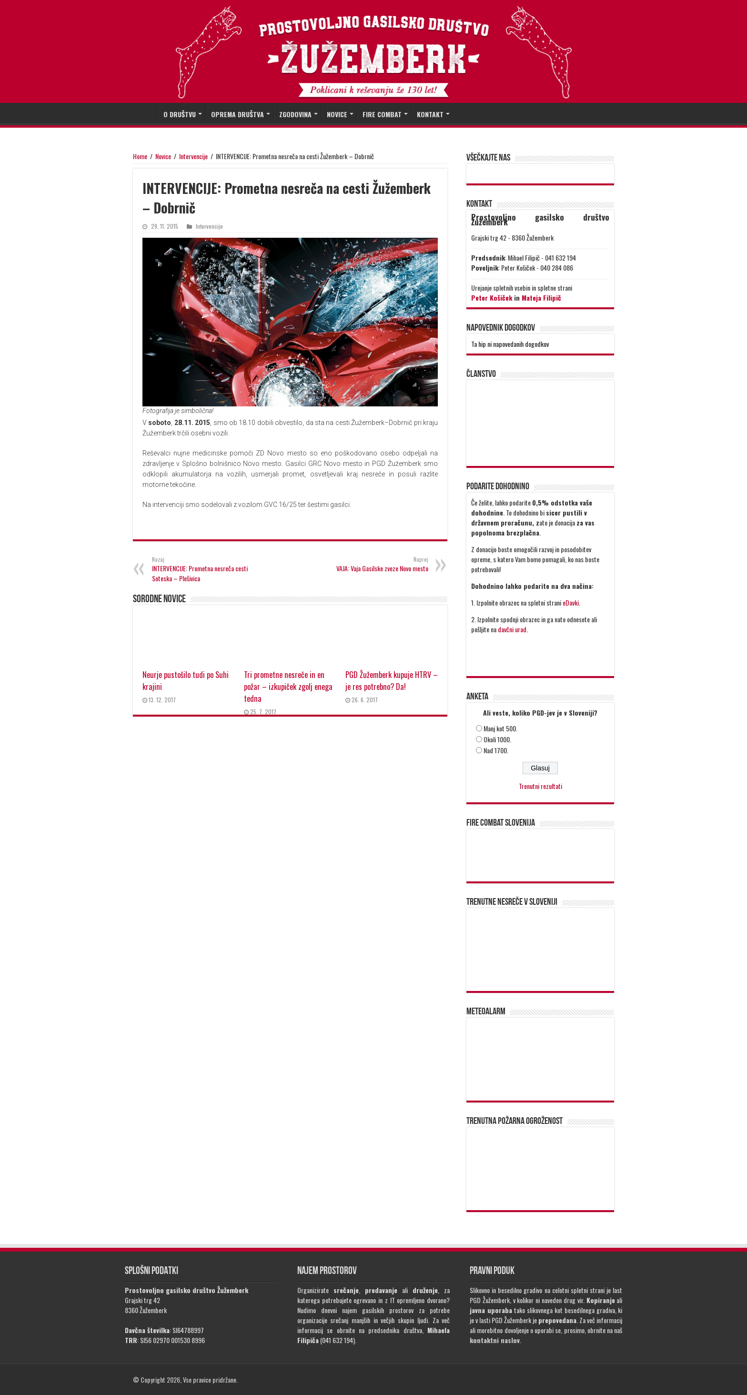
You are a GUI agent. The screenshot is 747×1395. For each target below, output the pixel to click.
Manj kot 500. (500, 728)
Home (140, 156)
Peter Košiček (491, 298)
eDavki (571, 602)
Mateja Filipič (541, 298)
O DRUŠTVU (179, 114)
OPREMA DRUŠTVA (237, 114)
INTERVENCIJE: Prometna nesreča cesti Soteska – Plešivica (201, 569)
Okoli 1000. (497, 739)
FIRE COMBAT (382, 114)
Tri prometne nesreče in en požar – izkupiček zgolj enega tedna (288, 686)
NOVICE (337, 114)
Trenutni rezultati (540, 786)
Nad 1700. (496, 750)
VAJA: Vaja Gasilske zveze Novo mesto (379, 564)
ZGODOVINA (295, 114)
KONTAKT (430, 114)
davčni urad (512, 629)
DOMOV (145, 113)
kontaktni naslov (495, 1340)
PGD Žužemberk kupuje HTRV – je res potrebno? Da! (391, 680)
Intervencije (193, 156)
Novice (163, 156)
